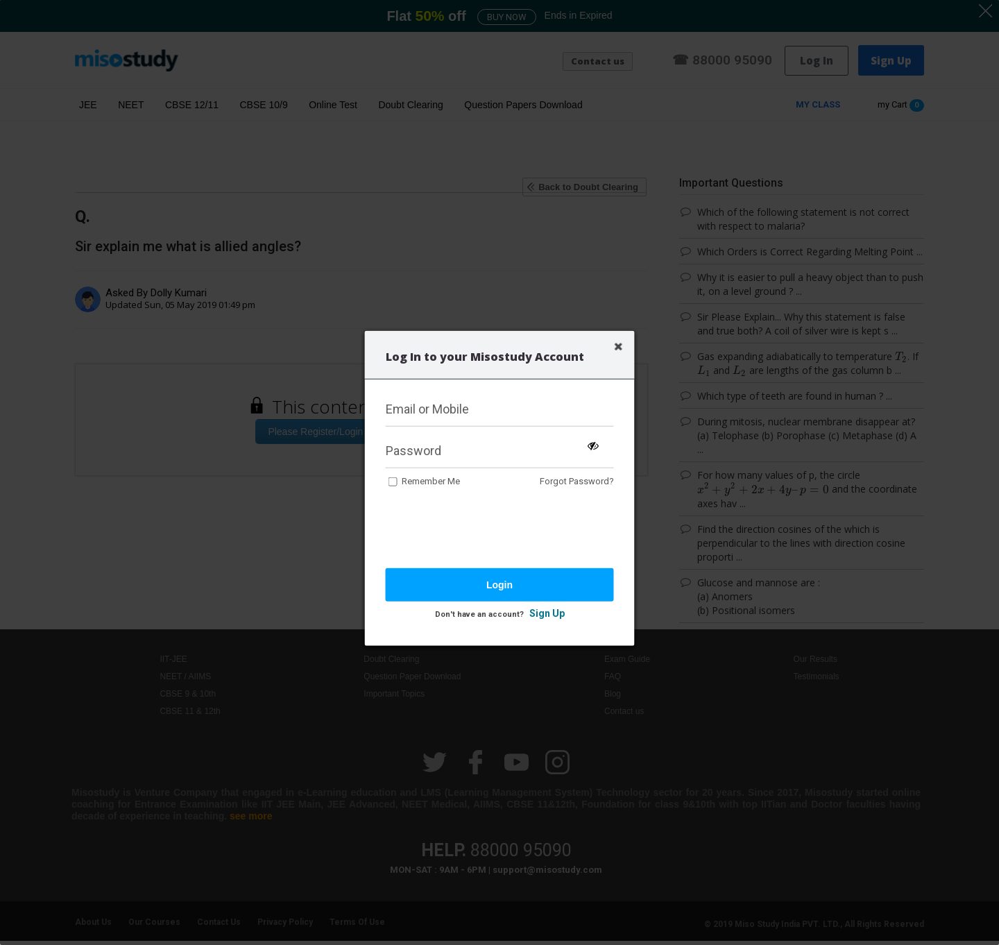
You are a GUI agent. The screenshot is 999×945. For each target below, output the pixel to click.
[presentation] (491, 529)
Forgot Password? (577, 481)
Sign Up (547, 613)
